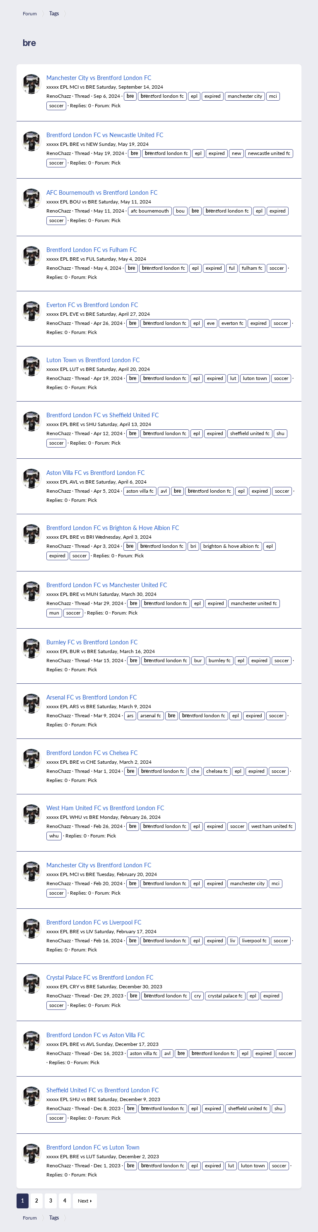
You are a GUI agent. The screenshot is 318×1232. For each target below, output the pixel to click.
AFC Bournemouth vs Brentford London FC (101, 192)
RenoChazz (58, 95)
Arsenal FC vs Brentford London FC (91, 697)
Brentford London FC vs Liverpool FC (93, 922)
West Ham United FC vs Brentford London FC (105, 808)
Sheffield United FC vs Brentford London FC (102, 1090)
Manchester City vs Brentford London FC (98, 77)
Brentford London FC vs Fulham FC (91, 249)
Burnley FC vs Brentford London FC (91, 642)
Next (83, 1200)
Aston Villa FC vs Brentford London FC (95, 472)
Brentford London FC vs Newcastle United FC (104, 135)
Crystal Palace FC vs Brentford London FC (99, 977)
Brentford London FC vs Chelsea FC (91, 752)
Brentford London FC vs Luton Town (93, 1147)
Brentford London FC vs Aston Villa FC (95, 1035)
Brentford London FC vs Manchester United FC (106, 585)
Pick (115, 105)
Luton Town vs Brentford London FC (93, 360)
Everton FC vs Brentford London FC (92, 304)
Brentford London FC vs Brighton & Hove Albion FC (112, 527)
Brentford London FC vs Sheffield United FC (102, 415)
